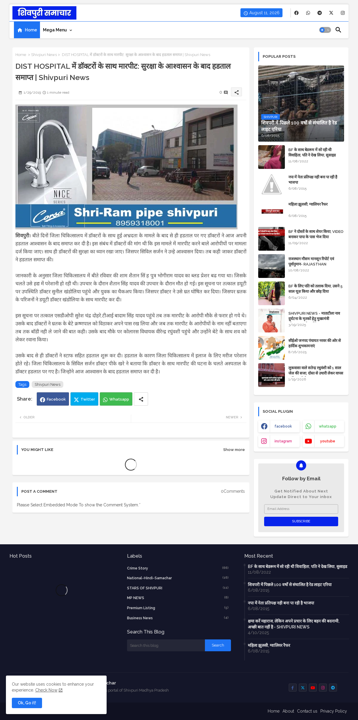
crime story (178, 568)
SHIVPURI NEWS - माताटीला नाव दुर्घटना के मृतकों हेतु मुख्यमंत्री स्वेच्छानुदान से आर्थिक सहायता (314, 318)
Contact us (307, 711)
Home (31, 30)
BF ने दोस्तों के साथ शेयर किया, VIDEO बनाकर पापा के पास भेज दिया (315, 234)
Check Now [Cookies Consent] (46, 690)
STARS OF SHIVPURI (178, 587)
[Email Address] (301, 509)
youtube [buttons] (327, 441)
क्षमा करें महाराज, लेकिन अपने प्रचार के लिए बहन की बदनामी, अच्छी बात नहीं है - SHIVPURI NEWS (293, 624)
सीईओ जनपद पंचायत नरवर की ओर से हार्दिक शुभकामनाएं (314, 343)
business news (178, 617)
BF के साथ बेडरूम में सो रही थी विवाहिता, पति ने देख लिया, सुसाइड (312, 152)
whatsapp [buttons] (327, 426)
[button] (325, 30)
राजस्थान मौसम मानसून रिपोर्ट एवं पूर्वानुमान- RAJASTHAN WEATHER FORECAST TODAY (315, 264)
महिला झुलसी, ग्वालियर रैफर (308, 204)
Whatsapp (119, 399)
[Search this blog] (166, 645)
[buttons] (296, 12)
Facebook (56, 399)
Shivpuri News (44, 54)
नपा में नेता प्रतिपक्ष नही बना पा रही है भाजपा (312, 180)
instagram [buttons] (283, 441)
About (288, 711)
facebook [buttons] (283, 426)
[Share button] (141, 399)
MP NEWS (178, 597)
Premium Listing (178, 607)
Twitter (88, 399)
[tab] (27, 30)
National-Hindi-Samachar (178, 577)
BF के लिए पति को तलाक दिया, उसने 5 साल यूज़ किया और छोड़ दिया (315, 289)
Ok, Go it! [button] (27, 702)
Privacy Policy (333, 711)
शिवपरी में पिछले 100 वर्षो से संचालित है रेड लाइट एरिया (290, 584)
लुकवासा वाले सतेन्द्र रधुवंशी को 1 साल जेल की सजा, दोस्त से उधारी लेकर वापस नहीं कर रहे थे (315, 373)
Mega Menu (55, 30)
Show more (234, 449)
